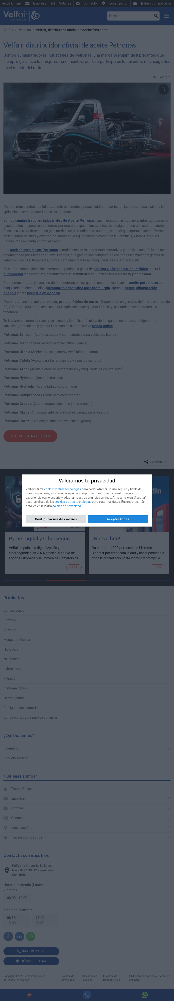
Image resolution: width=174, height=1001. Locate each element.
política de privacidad (66, 506)
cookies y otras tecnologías (62, 489)
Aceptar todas (118, 519)
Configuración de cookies (56, 519)
